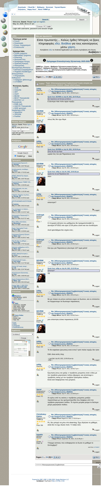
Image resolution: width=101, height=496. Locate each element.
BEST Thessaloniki (21, 98)
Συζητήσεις (22, 9)
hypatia (40, 435)
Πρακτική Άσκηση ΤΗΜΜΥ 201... (21, 182)
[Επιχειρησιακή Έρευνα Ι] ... (20, 163)
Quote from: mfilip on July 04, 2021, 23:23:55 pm (63, 268)
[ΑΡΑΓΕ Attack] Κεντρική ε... (20, 253)
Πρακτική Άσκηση (21, 63)
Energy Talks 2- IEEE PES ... (20, 285)
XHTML (58, 481)
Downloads (22, 7)
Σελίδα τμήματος (20, 53)
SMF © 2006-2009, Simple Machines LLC (56, 479)
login (35, 22)
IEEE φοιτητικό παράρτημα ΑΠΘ (19, 109)
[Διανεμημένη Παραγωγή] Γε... (21, 215)
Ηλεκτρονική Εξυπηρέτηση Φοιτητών (21, 66)
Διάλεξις (16, 183)
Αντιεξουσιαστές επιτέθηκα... (20, 169)
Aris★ (15, 171)
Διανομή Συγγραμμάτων (23, 70)
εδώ (57, 43)
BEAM (16, 96)
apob (14, 323)
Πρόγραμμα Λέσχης (22, 61)
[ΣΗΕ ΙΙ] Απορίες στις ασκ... (20, 188)
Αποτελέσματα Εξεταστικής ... (21, 273)
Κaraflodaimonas (18, 327)
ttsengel (16, 164)
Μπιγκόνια (17, 223)
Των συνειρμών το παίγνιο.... (20, 209)
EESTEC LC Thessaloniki (18, 101)
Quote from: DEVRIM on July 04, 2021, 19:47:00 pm (64, 97)
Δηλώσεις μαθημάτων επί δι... (21, 247)
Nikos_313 (17, 210)
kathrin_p (47, 70)
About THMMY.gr (44, 9)
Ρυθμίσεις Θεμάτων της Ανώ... (21, 195)
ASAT (16, 94)
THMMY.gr (39, 66)
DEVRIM (40, 111)
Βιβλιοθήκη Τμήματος (22, 55)
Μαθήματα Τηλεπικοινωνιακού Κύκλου (64, 66)
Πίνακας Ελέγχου (19, 122)
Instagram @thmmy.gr (23, 80)
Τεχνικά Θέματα (60, 7)
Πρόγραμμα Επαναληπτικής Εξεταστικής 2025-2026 (68, 61)
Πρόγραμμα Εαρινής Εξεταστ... (21, 234)
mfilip (39, 89)
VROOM (17, 114)
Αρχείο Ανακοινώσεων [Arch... (21, 279)
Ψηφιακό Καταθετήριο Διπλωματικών (21, 73)
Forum (17, 41)
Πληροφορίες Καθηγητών (18, 77)
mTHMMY (18, 82)
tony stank (17, 261)
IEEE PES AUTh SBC (20, 287)
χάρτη (71, 47)
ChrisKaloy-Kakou (41, 415)
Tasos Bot (17, 229)
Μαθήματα (40, 7)
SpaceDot (18, 112)
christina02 (16, 326)
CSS (63, 481)
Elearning (18, 57)
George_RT (17, 196)
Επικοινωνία (19, 47)
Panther (17, 116)
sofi (15, 268)
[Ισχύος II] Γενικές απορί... (19, 266)
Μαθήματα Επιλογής (50, 68)
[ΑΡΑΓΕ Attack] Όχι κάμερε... (20, 176)
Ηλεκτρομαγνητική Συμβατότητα (70, 68)
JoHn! (15, 324)
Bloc (53, 481)
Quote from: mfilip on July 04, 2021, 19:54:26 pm (63, 171)
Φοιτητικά (49, 7)
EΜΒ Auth (18, 104)
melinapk (40, 215)
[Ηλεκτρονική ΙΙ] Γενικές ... (19, 260)
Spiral (39, 389)
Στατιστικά (16, 292)
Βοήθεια (66, 43)
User (15, 274)
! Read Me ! (32, 7)
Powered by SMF (37, 479)
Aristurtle (17, 90)
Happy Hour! (31, 9)
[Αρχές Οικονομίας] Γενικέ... (20, 228)
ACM (16, 88)
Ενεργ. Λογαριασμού (22, 45)
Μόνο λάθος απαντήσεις (19, 222)
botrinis (16, 204)
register (42, 22)
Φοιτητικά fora (19, 59)
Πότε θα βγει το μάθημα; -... (20, 241)
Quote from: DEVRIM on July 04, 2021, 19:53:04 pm (64, 149)
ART (16, 92)
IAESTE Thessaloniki (22, 106)
